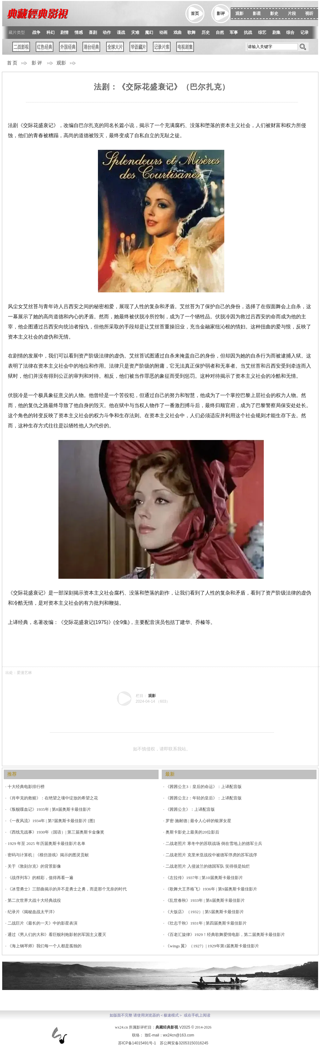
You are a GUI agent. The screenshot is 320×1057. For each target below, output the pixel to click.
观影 (61, 62)
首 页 (12, 62)
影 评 (37, 62)
